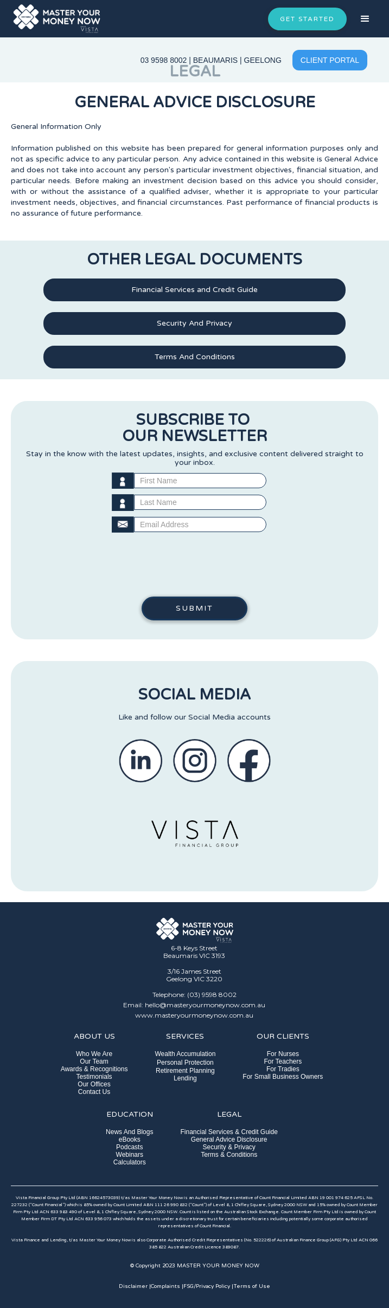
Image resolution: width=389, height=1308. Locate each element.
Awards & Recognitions (94, 1069)
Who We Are (94, 1054)
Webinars (129, 1154)
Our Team (94, 1061)
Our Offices (94, 1084)
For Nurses (283, 1054)
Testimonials (94, 1076)
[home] (57, 19)
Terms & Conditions (229, 1154)
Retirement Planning (185, 1070)
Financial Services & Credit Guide (228, 1132)
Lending (185, 1078)
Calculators (129, 1162)
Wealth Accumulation (185, 1054)
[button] (365, 19)
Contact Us (94, 1092)
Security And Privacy (194, 323)
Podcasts (129, 1147)
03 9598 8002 (164, 60)
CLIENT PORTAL (330, 60)
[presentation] (194, 564)
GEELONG (263, 60)
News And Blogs (129, 1132)
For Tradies (282, 1069)
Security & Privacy (229, 1147)
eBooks (130, 1139)
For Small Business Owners (283, 1076)
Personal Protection (185, 1062)
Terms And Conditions (195, 356)
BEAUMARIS (215, 60)
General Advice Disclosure (229, 1139)
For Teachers (283, 1061)
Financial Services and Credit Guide (194, 289)
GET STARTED (307, 19)
